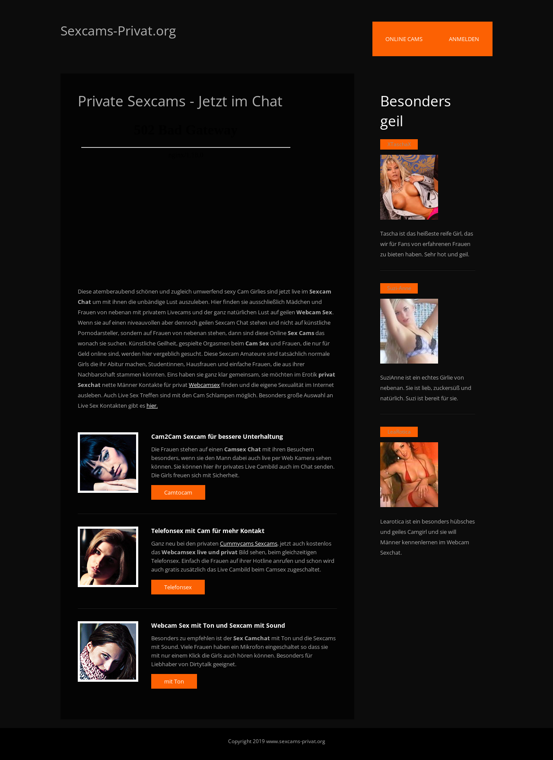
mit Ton (174, 681)
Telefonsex (178, 587)
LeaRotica (399, 431)
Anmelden (464, 39)
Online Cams (404, 39)
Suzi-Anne (399, 288)
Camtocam (178, 492)
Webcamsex (204, 385)
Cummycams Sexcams (248, 543)
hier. (152, 405)
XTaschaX (399, 144)
